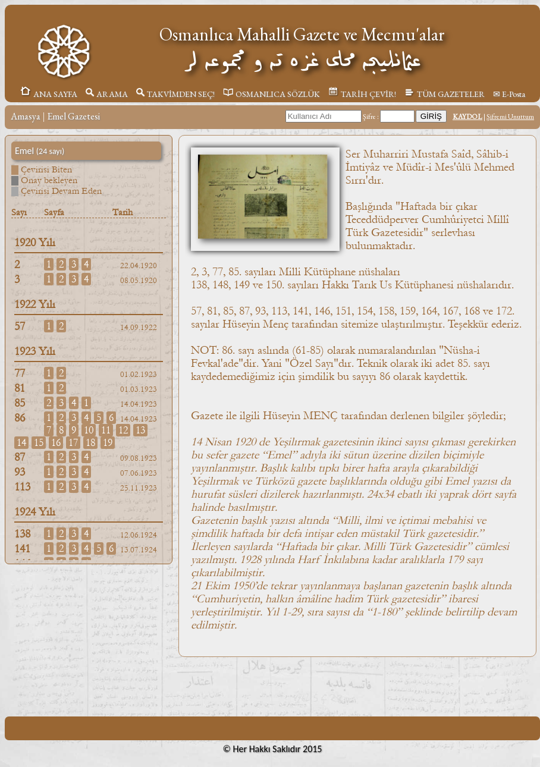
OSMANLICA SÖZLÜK (271, 94)
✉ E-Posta (509, 94)
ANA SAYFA (48, 94)
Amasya (25, 116)
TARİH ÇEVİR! (362, 94)
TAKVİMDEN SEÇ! (175, 94)
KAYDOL (467, 116)
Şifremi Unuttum (510, 116)
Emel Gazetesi (73, 116)
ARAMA (107, 94)
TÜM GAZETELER (444, 94)
